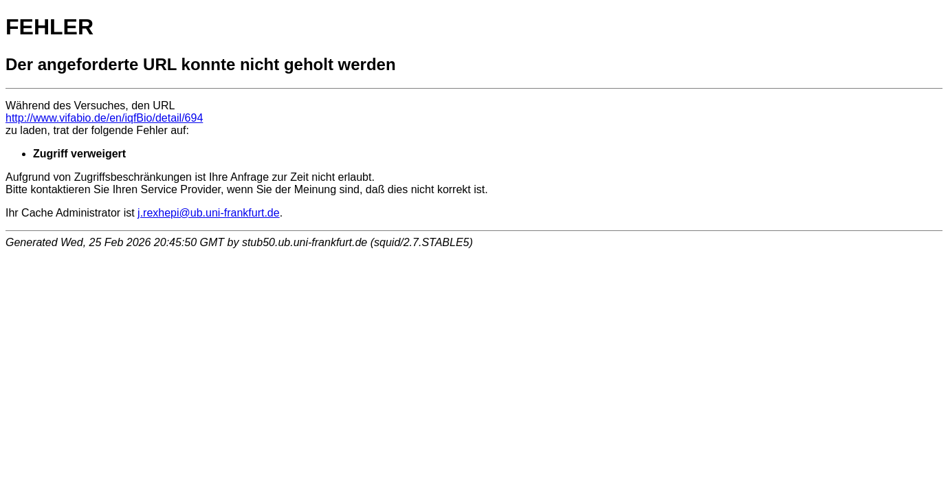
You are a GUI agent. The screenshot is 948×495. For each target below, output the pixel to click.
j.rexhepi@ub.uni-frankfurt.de (208, 213)
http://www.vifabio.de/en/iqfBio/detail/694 (104, 118)
